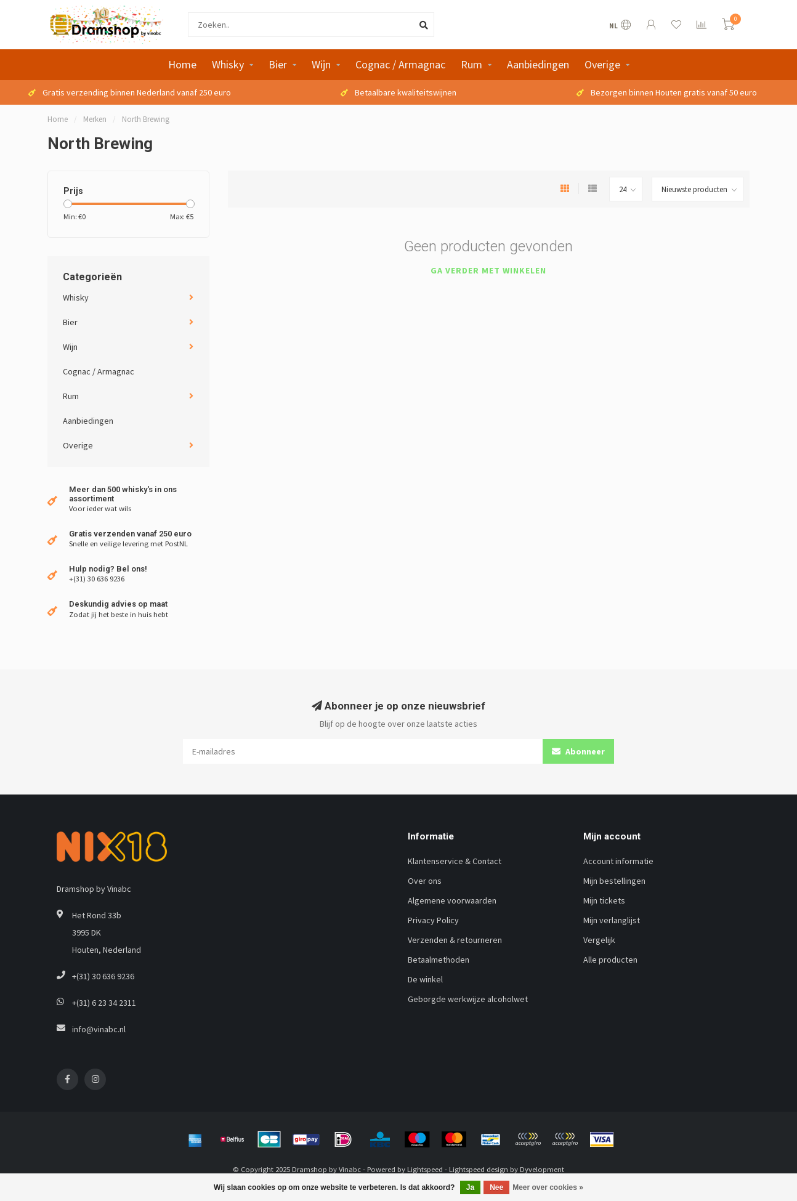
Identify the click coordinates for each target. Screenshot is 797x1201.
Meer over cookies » (547, 1187)
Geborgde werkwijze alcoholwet (468, 999)
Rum (471, 64)
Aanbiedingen (538, 64)
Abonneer (578, 751)
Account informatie (618, 861)
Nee (496, 1187)
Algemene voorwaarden (452, 900)
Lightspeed (425, 1169)
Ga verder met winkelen (488, 270)
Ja (470, 1187)
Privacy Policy (433, 920)
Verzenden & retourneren (455, 939)
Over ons (425, 880)
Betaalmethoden (438, 959)
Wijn (321, 64)
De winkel (425, 979)
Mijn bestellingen (614, 880)
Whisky (228, 64)
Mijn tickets (604, 900)
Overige (602, 64)
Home (182, 64)
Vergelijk (599, 939)
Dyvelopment (542, 1169)
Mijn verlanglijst (611, 920)
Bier (278, 64)
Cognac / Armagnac (400, 64)
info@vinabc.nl (99, 1029)
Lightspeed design (478, 1169)
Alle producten (610, 959)
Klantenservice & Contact (454, 861)
